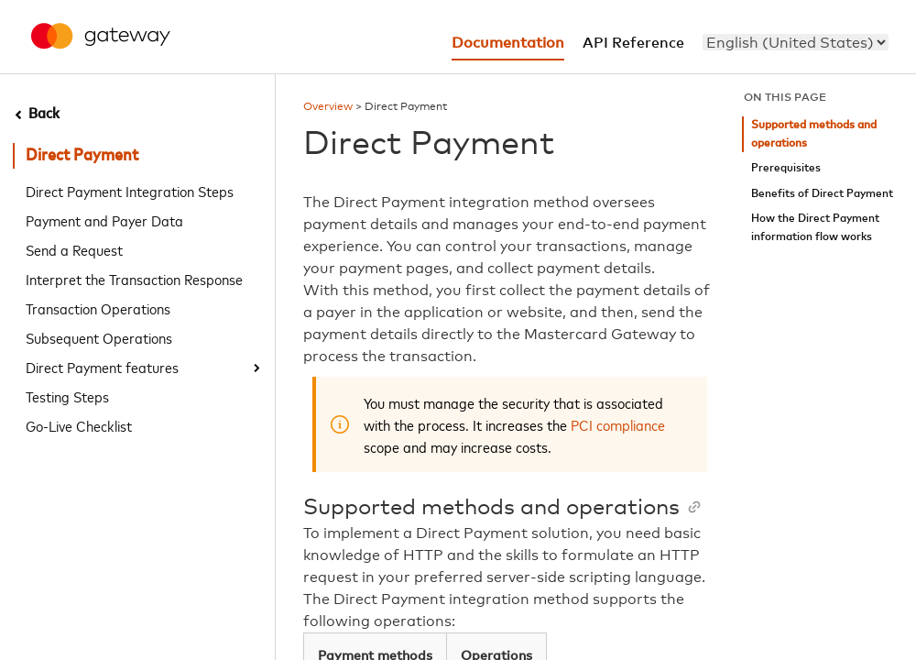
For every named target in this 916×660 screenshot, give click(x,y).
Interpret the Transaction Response (134, 279)
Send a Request (74, 249)
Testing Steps (67, 396)
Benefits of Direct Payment (822, 194)
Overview (328, 107)
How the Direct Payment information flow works (815, 228)
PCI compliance (618, 424)
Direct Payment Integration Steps (130, 191)
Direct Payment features (102, 367)
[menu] (796, 42)
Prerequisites (786, 168)
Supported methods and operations (814, 134)
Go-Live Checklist (79, 425)
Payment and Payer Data (104, 220)
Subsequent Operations (99, 337)
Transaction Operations (98, 308)
